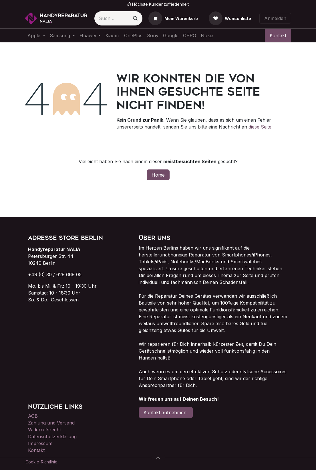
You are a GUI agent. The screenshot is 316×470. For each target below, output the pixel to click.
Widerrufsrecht (44, 430)
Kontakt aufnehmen (166, 412)
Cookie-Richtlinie (41, 461)
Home (158, 175)
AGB (33, 416)
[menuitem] (36, 35)
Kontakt (278, 35)
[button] (158, 458)
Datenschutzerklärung (52, 436)
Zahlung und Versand (51, 423)
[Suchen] (135, 18)
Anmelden (275, 18)
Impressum (40, 443)
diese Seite (260, 127)
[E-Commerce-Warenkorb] (173, 18)
